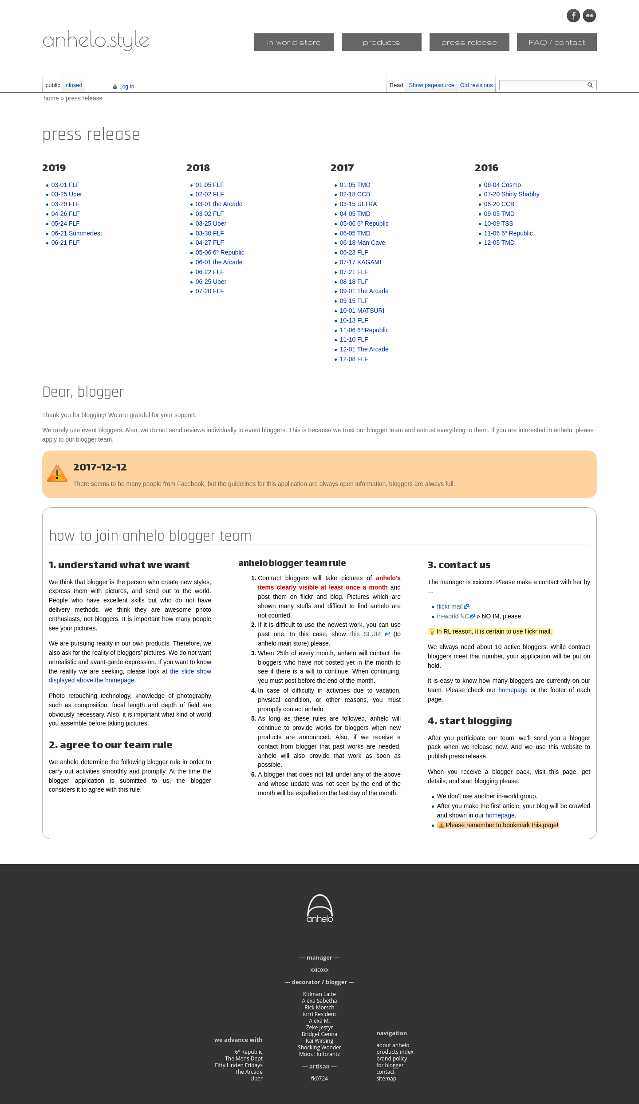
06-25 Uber (211, 281)
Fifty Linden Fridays (239, 1065)
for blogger (390, 1065)
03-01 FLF (65, 184)
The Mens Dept (244, 1058)
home (51, 98)
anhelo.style (96, 38)
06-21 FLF (65, 242)
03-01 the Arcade (219, 203)
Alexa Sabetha (319, 1000)
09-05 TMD (499, 213)
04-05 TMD (355, 213)
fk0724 (319, 1078)
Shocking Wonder (319, 1047)
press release (469, 42)
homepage (513, 689)
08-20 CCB (499, 203)
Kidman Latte (319, 994)
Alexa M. (319, 1020)
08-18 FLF (354, 281)
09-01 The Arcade (364, 291)
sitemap (386, 1078)
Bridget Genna (320, 1034)
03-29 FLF (65, 203)
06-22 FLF (210, 271)
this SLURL (367, 634)
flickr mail (450, 606)
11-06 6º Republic (364, 330)
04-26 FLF (65, 213)
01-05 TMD (355, 184)
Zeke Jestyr (319, 1027)
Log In (126, 87)
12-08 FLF (354, 359)
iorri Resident (319, 1014)
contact (385, 1072)
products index (395, 1052)
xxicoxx (319, 969)
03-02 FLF (210, 213)
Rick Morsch (319, 1007)
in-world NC (453, 616)
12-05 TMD (499, 242)
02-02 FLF (210, 194)
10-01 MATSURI (362, 310)
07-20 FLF (210, 291)
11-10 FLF (354, 339)
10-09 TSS (498, 223)
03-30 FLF (210, 233)
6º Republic (248, 1052)
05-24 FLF (65, 223)
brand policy (391, 1058)
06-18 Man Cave (362, 242)
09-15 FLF (354, 300)
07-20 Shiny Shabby (512, 194)
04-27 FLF (210, 242)
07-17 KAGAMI (360, 262)
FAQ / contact (557, 42)
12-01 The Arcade (364, 349)
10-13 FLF (354, 320)
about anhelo (392, 1045)
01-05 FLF (210, 184)
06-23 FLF (354, 252)
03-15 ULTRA (358, 203)
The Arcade (249, 1072)
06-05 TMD (355, 233)
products (381, 42)
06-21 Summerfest (76, 233)
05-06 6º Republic (220, 252)
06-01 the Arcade (219, 262)
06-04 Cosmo (502, 184)
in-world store (294, 42)
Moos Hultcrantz (319, 1054)
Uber (256, 1078)
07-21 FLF (354, 271)
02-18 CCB (355, 194)
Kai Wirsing (319, 1040)
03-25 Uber (66, 194)
